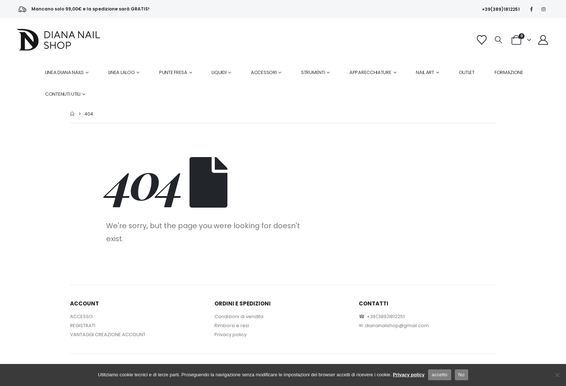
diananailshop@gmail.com (397, 325)
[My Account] (543, 40)
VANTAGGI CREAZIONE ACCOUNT (107, 334)
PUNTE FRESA (173, 72)
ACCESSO (81, 316)
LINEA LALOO (121, 72)
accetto (440, 374)
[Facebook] (532, 9)
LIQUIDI (219, 72)
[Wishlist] (481, 40)
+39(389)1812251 (501, 9)
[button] (498, 39)
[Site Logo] (58, 40)
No (461, 374)
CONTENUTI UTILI (62, 94)
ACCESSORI (264, 72)
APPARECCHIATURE (370, 72)
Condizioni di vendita (239, 316)
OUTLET (467, 72)
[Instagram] (544, 9)
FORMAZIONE (509, 72)
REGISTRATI (82, 325)
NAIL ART (425, 72)
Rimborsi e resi (231, 325)
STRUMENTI (313, 72)
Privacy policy (230, 334)
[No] (557, 374)
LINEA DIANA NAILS (64, 72)
